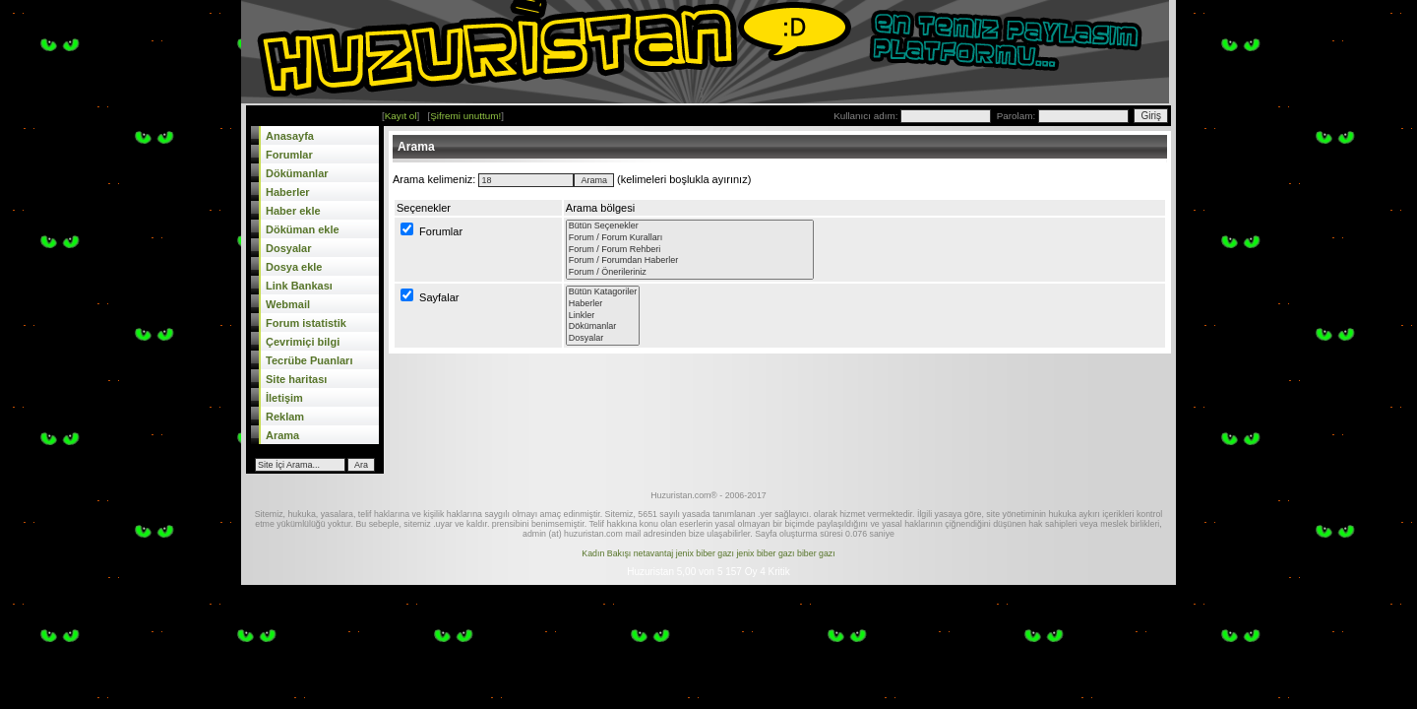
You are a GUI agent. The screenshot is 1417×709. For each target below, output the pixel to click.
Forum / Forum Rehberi (690, 250)
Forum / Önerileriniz (690, 273)
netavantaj (654, 553)
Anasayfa (290, 136)
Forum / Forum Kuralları (690, 238)
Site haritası (296, 379)
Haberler (288, 192)
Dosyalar (288, 248)
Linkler (603, 316)
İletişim (284, 398)
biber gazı (816, 553)
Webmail (288, 304)
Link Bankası (299, 285)
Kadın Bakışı (606, 553)
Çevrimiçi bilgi (302, 342)
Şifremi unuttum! (465, 115)
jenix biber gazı (705, 553)
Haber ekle (293, 211)
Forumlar (289, 155)
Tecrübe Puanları (309, 360)
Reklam (285, 416)
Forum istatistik (306, 323)
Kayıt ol (401, 115)
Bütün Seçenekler (690, 226)
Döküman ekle (302, 229)
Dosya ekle (294, 267)
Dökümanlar (297, 173)
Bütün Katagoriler (603, 292)
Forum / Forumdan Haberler (690, 261)
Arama (282, 435)
